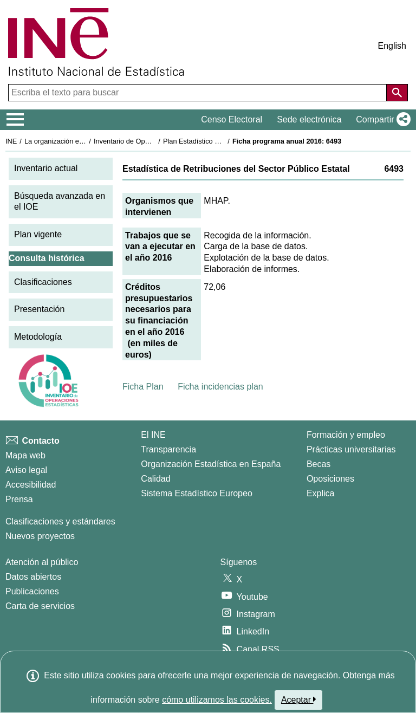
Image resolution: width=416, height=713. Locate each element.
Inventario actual (45, 168)
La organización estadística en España (84, 141)
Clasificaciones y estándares (60, 521)
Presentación (39, 309)
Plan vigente (38, 234)
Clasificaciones (43, 282)
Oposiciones (330, 478)
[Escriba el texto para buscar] (198, 92)
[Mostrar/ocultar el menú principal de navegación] (15, 119)
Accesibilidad (30, 484)
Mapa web (25, 455)
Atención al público (41, 562)
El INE (153, 434)
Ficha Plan (143, 386)
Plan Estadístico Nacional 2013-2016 (220, 141)
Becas (318, 464)
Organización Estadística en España (211, 464)
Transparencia (168, 449)
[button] (381, 119)
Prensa (19, 499)
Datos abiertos (33, 576)
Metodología (38, 336)
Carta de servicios (40, 606)
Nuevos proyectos (40, 536)
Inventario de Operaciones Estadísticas (154, 141)
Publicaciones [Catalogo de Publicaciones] (32, 591)
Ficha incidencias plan (220, 386)
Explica (321, 493)
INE (11, 141)
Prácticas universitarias (351, 449)
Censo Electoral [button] (231, 119)
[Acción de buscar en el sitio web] (397, 92)
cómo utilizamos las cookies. (217, 699)
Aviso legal (26, 470)
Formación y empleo (346, 434)
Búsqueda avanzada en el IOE (59, 201)
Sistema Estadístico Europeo (196, 493)
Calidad (155, 478)
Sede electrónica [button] (309, 119)
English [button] (392, 45)
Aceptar (298, 699)
